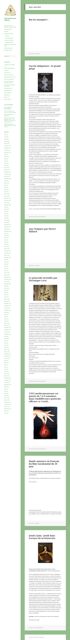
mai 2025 (6, 161)
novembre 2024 (7, 174)
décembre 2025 (7, 145)
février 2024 (6, 193)
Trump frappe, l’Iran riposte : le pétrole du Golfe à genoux (10, 125)
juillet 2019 (6, 312)
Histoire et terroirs (8, 74)
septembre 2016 (7, 384)
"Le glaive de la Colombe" (9, 64)
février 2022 (6, 246)
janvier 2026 (6, 143)
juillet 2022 (6, 235)
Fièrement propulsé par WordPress (36, 637)
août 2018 (6, 336)
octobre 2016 (7, 382)
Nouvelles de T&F (8, 50)
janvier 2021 (6, 275)
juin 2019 (6, 314)
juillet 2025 (6, 156)
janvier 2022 (6, 248)
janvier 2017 (6, 375)
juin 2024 (6, 185)
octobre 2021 (7, 255)
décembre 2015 (7, 402)
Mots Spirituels (7, 90)
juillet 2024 (6, 183)
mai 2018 (6, 343)
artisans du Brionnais (9, 68)
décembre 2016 (7, 378)
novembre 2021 (7, 253)
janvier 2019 (6, 325)
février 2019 (6, 323)
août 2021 (6, 259)
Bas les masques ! (38, 19)
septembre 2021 (7, 257)
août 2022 (6, 233)
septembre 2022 (7, 231)
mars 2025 (6, 165)
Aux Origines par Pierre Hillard (42, 230)
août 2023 (6, 207)
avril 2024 (6, 189)
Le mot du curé (7, 88)
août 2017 (6, 360)
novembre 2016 (7, 380)
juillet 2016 (6, 386)
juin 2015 (6, 413)
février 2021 (6, 272)
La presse (7, 35)
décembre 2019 (7, 303)
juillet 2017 (6, 362)
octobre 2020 (7, 281)
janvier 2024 (6, 196)
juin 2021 (6, 264)
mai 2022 (6, 240)
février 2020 (6, 299)
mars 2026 (6, 139)
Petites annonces (8, 29)
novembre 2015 (7, 404)
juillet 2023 (6, 209)
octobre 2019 (7, 307)
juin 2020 (6, 290)
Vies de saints (7, 99)
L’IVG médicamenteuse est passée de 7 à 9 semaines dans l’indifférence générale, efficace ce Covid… (45, 397)
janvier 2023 (6, 222)
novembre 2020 (7, 279)
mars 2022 (6, 244)
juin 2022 (6, 237)
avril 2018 (6, 345)
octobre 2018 (7, 332)
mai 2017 (6, 367)
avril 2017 (6, 369)
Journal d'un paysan (8, 79)
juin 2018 (6, 340)
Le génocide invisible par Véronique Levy (43, 279)
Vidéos (5, 97)
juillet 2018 (6, 338)
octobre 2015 (7, 406)
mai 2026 (6, 134)
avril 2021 (6, 268)
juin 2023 (6, 211)
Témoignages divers (8, 48)
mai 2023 (6, 213)
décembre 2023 (7, 198)
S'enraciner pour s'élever (10, 19)
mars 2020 (6, 297)
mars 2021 (6, 270)
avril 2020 (6, 294)
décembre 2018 (7, 327)
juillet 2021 (6, 261)
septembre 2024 (7, 178)
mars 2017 (6, 371)
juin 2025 (6, 158)
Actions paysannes (9, 38)
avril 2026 (6, 136)
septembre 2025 (7, 152)
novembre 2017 (7, 356)
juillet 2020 (6, 288)
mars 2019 (6, 321)
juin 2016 (6, 389)
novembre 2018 (7, 329)
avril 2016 (6, 393)
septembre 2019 (7, 310)
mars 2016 (6, 395)
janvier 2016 (6, 400)
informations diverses (9, 77)
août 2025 (6, 154)
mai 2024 (6, 187)
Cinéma (5, 70)
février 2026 (6, 141)
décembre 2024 (7, 172)
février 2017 (6, 373)
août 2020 (6, 286)
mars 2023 (6, 218)
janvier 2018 (6, 351)
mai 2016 (6, 391)
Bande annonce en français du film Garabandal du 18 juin (44, 464)
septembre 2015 (7, 408)
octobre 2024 (7, 176)
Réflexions (6, 95)
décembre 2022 (7, 224)
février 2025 (6, 167)
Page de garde (7, 92)
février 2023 (6, 220)
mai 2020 (6, 292)
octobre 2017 (7, 358)
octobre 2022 (7, 229)
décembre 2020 (7, 277)
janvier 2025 (6, 169)
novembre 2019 (7, 305)
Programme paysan (9, 42)
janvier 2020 (6, 301)
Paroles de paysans (9, 40)
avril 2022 (6, 242)
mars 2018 (6, 347)
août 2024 (6, 180)
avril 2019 (6, 318)
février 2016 (6, 397)
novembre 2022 (7, 226)
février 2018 (6, 349)
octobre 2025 (7, 150)
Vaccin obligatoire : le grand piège (45, 67)
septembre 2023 (7, 204)
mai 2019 (6, 316)
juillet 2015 (6, 411)
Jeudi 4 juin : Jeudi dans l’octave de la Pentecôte (42, 537)
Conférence (6, 72)
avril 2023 (6, 215)
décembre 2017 (7, 354)
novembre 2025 (7, 147)
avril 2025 (6, 163)
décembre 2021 (7, 250)
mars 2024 (6, 191)
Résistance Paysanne (8, 33)
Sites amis (6, 31)
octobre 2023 (7, 202)
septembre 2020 (7, 283)
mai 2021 (6, 266)
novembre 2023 (7, 200)
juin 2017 (6, 364)
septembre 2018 (7, 334)
